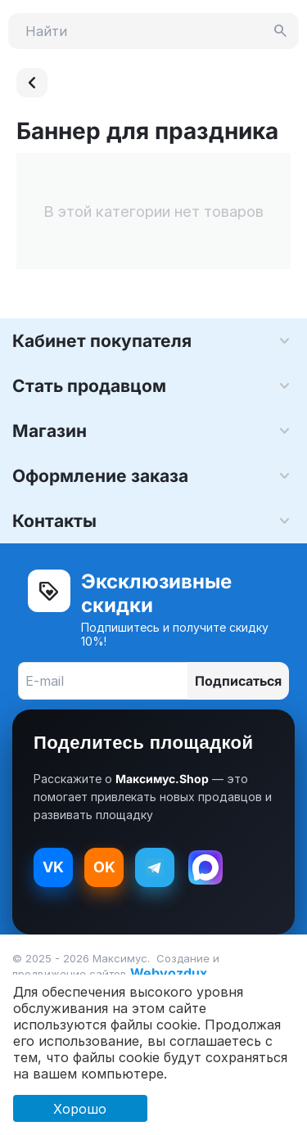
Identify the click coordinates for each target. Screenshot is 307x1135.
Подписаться (238, 681)
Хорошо (79, 1109)
